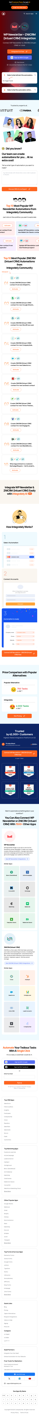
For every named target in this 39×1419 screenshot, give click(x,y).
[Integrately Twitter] (9, 1378)
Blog (5, 1307)
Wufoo (6, 1272)
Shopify (6, 1213)
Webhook (7, 1207)
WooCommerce (8, 1220)
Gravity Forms (8, 1258)
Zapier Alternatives (9, 1313)
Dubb (5, 1136)
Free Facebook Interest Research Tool (11, 1365)
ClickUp (6, 1217)
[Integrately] (3, 14)
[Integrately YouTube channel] (30, 1378)
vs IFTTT (6, 1341)
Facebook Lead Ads (10, 1152)
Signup (6, 1323)
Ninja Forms (7, 1285)
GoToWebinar (8, 1172)
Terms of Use (22, 1088)
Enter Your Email (8, 1074)
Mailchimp (7, 1175)
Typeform (7, 1268)
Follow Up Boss (8, 1107)
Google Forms (8, 1262)
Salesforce (7, 1103)
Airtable (6, 1233)
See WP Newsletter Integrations (17, 859)
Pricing (6, 1310)
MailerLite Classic (9, 1182)
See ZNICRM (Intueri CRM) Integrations (19, 963)
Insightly (6, 1110)
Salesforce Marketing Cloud (12, 1188)
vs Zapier (7, 1334)
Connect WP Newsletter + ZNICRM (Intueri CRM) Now (19, 653)
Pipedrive (7, 1123)
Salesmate (7, 1130)
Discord (6, 1230)
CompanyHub (8, 1116)
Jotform (6, 1265)
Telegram (7, 1240)
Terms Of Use (24, 1412)
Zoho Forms (7, 1291)
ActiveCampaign (9, 1155)
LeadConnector (9, 1159)
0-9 (4, 1395)
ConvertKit (7, 1185)
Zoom (6, 1237)
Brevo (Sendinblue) (9, 1168)
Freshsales (7, 1113)
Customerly (7, 1140)
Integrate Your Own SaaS (11, 1353)
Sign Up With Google (19, 57)
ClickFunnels (7, 1178)
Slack (5, 1223)
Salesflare (7, 1126)
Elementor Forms (9, 1255)
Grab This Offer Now (19, 7)
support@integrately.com (12, 1383)
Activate (13, 225)
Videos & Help (8, 1320)
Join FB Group (19, 1374)
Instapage (7, 1288)
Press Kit (6, 1326)
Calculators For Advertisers (12, 1369)
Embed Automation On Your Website (15, 1356)
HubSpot (6, 1162)
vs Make (6, 1337)
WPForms (7, 1281)
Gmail (5, 1210)
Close (6, 1120)
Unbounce (7, 1275)
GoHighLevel (8, 1165)
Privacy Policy (15, 1412)
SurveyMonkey (8, 1278)
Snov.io (6, 1133)
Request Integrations (10, 1317)
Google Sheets (8, 1204)
